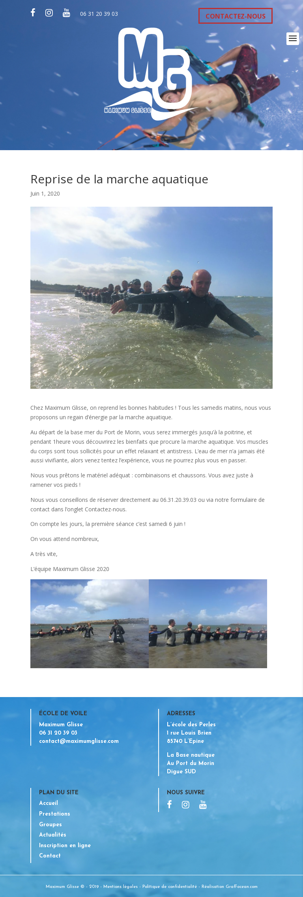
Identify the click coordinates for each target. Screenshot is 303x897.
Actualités (52, 835)
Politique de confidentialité (169, 887)
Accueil (48, 804)
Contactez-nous (105, 509)
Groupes (50, 825)
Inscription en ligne (65, 846)
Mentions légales (120, 887)
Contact (50, 856)
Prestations (54, 814)
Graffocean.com (242, 887)
